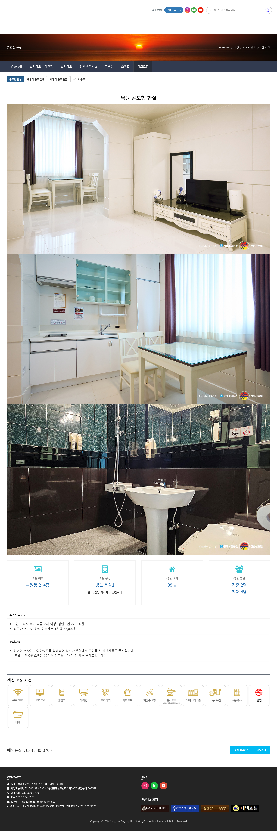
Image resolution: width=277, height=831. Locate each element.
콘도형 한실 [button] (15, 79)
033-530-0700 (39, 750)
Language (173, 10)
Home (226, 47)
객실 (236, 47)
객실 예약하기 (241, 750)
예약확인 (261, 750)
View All (16, 66)
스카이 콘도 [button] (79, 79)
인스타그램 (187, 10)
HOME (157, 10)
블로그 (194, 10)
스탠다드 (66, 66)
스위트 (125, 66)
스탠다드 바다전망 (41, 66)
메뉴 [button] (267, 27)
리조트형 (248, 47)
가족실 (109, 66)
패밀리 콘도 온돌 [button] (58, 79)
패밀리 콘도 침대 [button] (35, 79)
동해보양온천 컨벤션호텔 (38, 10)
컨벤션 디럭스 (88, 66)
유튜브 (201, 10)
